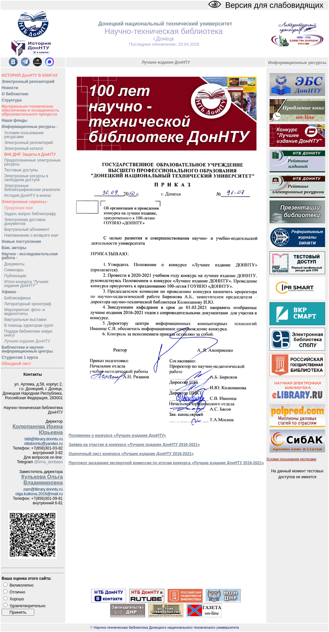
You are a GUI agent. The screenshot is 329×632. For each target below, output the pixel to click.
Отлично (17, 592)
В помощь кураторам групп (28, 325)
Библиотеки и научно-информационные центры (27, 349)
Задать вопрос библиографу (30, 214)
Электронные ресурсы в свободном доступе (26, 178)
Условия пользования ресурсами (24, 135)
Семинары (14, 270)
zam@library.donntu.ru (43, 489)
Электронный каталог (23, 148)
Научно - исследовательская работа (30, 256)
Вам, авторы (14, 247)
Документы (14, 264)
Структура (12, 100)
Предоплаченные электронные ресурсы (32, 162)
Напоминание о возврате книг (31, 235)
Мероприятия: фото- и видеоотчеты (24, 312)
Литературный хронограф (27, 304)
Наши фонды (14, 120)
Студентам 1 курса (20, 357)
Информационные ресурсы (30, 126)
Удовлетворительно (27, 606)
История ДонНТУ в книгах (27, 195)
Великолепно (21, 585)
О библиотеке (15, 94)
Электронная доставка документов (24, 221)
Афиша (10, 292)
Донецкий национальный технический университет (165, 23)
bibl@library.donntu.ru (44, 439)
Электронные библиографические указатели (32, 187)
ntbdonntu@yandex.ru (43, 443)
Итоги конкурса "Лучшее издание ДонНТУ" (26, 283)
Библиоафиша (17, 298)
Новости (10, 88)
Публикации (15, 276)
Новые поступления (21, 241)
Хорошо (16, 599)
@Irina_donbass (48, 462)
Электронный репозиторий (28, 81)
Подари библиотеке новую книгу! (28, 333)
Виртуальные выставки (25, 319)
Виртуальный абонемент (26, 229)
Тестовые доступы (21, 170)
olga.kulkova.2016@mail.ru (39, 494)
